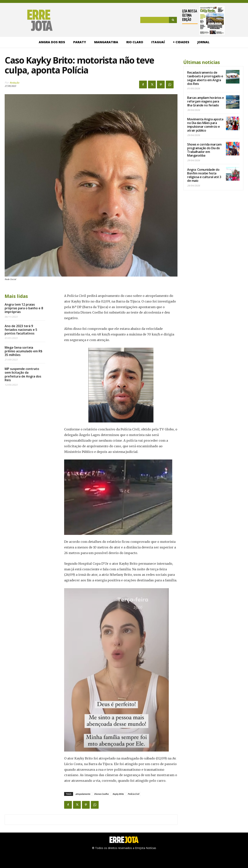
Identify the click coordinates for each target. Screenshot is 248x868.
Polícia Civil (133, 793)
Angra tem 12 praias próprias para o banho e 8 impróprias (24, 308)
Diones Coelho (101, 793)
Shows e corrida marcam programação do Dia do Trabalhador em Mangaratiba (204, 150)
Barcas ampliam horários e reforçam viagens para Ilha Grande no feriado (205, 101)
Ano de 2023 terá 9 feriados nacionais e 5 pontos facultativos (21, 329)
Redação (14, 82)
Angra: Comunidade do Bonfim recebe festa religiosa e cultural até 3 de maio (204, 175)
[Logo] (29, 20)
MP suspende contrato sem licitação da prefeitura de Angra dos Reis (23, 374)
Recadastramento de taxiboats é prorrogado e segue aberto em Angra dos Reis (205, 78)
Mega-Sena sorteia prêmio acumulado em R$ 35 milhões (23, 351)
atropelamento (82, 793)
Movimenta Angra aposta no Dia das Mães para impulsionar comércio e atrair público (205, 125)
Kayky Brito (118, 793)
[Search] (173, 20)
